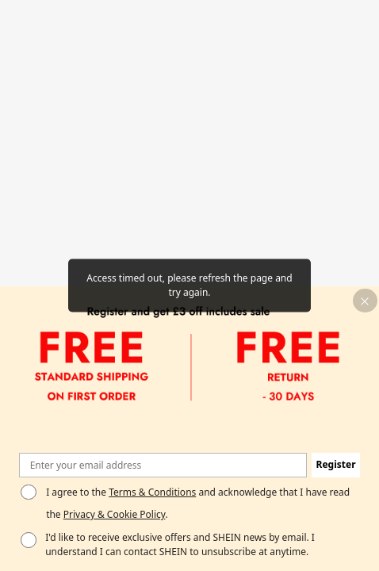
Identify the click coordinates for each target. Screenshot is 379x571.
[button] (365, 301)
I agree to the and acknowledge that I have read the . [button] (198, 503)
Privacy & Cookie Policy (114, 514)
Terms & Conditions (152, 492)
